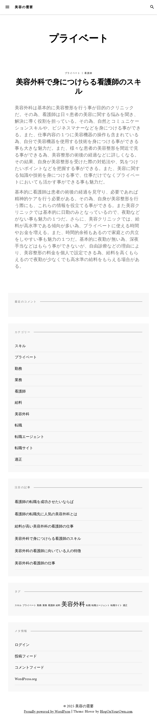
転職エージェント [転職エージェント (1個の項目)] (101, 606)
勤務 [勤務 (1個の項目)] (39, 606)
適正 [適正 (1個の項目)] (125, 606)
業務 (18, 380)
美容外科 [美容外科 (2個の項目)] (73, 604)
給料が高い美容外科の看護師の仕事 (44, 526)
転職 (18, 425)
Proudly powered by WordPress (47, 712)
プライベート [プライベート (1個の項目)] (29, 606)
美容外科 (22, 414)
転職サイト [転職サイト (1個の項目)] (116, 606)
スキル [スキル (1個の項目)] (18, 606)
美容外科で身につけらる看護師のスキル (78, 87)
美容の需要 (24, 7)
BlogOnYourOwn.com (116, 712)
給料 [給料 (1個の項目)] (58, 606)
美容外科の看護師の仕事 (35, 563)
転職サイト (24, 448)
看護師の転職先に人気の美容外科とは (46, 514)
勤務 (18, 369)
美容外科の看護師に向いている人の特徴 (48, 551)
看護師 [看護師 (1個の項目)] (51, 606)
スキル (20, 346)
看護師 (88, 73)
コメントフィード (29, 668)
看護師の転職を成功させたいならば (44, 502)
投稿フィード (26, 656)
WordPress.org (26, 679)
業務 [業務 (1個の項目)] (45, 606)
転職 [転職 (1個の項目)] (88, 606)
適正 (18, 460)
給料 (18, 403)
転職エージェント (29, 437)
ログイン (22, 645)
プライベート (72, 73)
